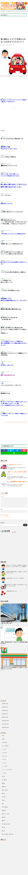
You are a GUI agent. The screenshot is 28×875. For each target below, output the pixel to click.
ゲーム (3, 749)
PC (2, 735)
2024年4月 (4, 703)
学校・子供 (4, 790)
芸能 (3, 817)
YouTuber (4, 742)
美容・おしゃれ (5, 813)
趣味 (3, 820)
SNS (2, 739)
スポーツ (3, 756)
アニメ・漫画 (4, 745)
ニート (3, 762)
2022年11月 (4, 724)
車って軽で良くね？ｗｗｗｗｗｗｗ (14, 464)
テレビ (3, 759)
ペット (3, 773)
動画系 (3, 786)
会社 (2, 624)
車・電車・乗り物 (5, 824)
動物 (3, 783)
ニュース (3, 645)
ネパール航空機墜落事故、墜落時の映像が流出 (16, 481)
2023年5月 (4, 707)
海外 (3, 800)
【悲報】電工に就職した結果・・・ (7, 623)
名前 (1, 509)
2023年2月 (4, 713)
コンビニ (3, 670)
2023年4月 (4, 710)
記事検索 (2, 522)
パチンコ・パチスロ (6, 769)
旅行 (3, 793)
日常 (3, 796)
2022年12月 (4, 720)
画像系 (3, 810)
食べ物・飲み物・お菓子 (6, 834)
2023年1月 (4, 717)
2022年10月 (4, 727)
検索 (25, 524)
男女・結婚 (4, 807)
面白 (3, 830)
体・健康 (3, 779)
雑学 (3, 827)
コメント (2, 496)
